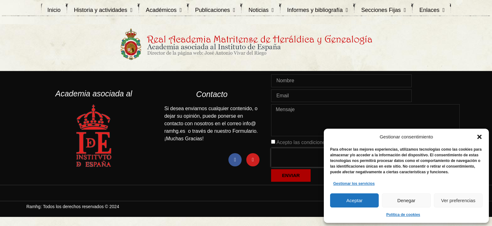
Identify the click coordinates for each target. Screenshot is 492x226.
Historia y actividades (103, 10)
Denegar (406, 200)
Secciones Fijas (383, 10)
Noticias (261, 10)
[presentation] (311, 157)
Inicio (54, 10)
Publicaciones (215, 10)
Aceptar (354, 200)
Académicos (164, 10)
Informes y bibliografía (317, 10)
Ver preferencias (458, 200)
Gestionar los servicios (354, 183)
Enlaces (432, 10)
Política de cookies (403, 215)
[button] (479, 137)
